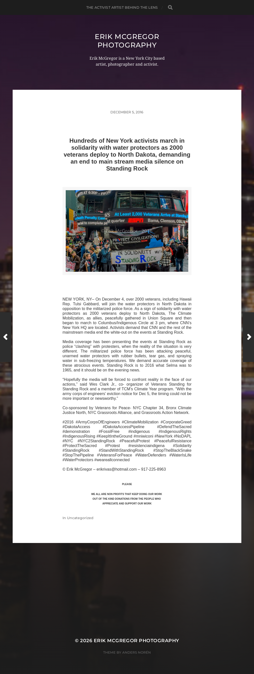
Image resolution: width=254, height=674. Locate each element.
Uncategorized (80, 518)
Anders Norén (136, 652)
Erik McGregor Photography (127, 40)
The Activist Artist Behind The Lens (122, 7)
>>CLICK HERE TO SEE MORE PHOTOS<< (127, 281)
